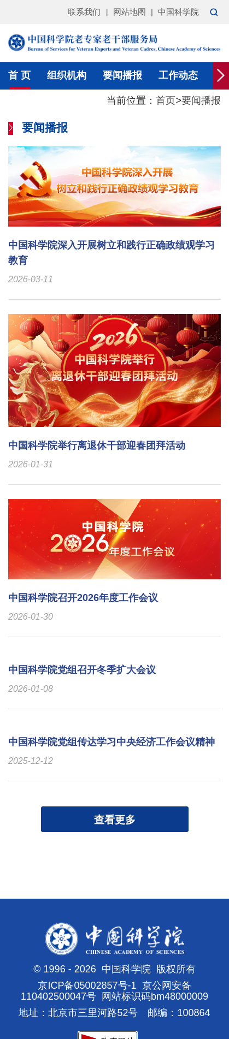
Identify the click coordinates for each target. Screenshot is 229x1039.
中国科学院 (178, 11)
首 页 (19, 75)
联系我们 (84, 11)
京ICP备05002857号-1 (87, 985)
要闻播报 (122, 75)
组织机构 (66, 75)
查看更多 (115, 820)
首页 (165, 100)
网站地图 (129, 11)
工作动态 (178, 75)
